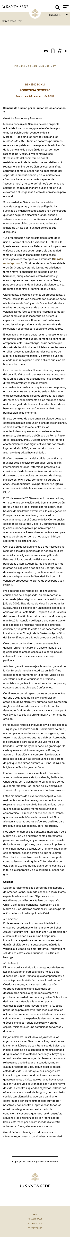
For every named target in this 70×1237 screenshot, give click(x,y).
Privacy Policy (35, 1228)
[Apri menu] (65, 7)
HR (42, 66)
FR (35, 66)
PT (54, 66)
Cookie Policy (35, 1223)
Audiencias (9, 21)
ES (29, 66)
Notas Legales (35, 1219)
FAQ (35, 1214)
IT (48, 66)
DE (16, 66)
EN (23, 66)
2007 (20, 21)
